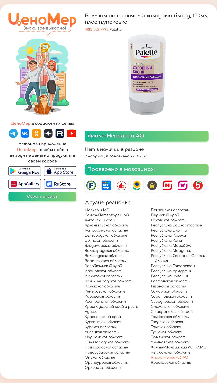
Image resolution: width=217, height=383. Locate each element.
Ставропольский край (172, 312)
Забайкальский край (103, 266)
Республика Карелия (169, 235)
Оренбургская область (106, 363)
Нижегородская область (107, 342)
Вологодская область (105, 256)
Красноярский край (103, 317)
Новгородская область (106, 347)
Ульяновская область (170, 342)
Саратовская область (172, 296)
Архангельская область (106, 225)
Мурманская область (104, 337)
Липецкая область (102, 332)
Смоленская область (170, 307)
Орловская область (103, 368)
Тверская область (167, 322)
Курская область (100, 327)
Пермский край (165, 215)
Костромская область (105, 302)
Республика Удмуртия (171, 271)
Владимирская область (106, 246)
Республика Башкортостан (176, 225)
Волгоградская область (107, 251)
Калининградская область (109, 281)
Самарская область (169, 291)
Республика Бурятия (169, 230)
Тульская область (167, 332)
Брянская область (101, 241)
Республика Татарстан (173, 266)
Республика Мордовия (171, 251)
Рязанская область (168, 286)
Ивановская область (104, 271)
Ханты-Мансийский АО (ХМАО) (179, 347)
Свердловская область (172, 302)
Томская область (166, 327)
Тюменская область (169, 337)
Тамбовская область (170, 317)
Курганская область (103, 322)
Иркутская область (103, 276)
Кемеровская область (105, 291)
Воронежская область (105, 261)
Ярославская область (171, 363)
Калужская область (102, 286)
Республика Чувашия (169, 276)
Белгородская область (106, 235)
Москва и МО (97, 210)
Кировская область (103, 296)
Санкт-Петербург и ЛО (107, 215)
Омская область (100, 357)
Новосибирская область (107, 352)
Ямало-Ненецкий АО (169, 357)
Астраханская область (106, 230)
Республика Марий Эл (171, 246)
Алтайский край (100, 220)
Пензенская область (170, 210)
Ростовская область (170, 281)
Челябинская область (170, 352)
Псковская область (168, 220)
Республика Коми (166, 241)
